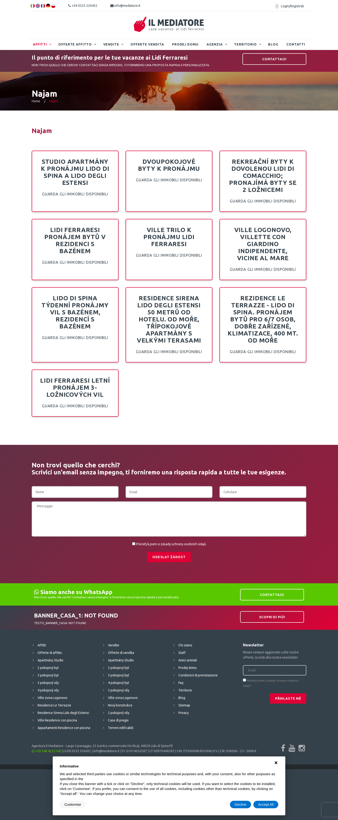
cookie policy (94, 779)
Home (36, 101)
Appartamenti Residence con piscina (64, 728)
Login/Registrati (292, 6)
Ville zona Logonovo (52, 698)
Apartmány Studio (50, 660)
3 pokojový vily (48, 683)
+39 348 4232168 (46, 751)
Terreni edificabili (120, 728)
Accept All (266, 804)
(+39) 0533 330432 (77, 751)
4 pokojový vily (48, 690)
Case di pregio (118, 720)
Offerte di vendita (121, 653)
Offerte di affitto (50, 653)
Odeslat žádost (169, 557)
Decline (240, 804)
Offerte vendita (147, 44)
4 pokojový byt (118, 683)
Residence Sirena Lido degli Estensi (63, 713)
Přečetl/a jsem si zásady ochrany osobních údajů (171, 544)
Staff (182, 653)
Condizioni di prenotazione (198, 675)
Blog (273, 44)
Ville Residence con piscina (57, 720)
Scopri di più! (272, 617)
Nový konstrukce (120, 705)
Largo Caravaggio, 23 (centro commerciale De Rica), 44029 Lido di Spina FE (119, 746)
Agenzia (215, 44)
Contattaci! (274, 59)
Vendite (111, 44)
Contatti (295, 44)
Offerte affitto (75, 44)
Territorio (245, 44)
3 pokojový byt (48, 675)
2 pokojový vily (118, 713)
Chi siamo (185, 645)
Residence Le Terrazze (54, 705)
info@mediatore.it (125, 6)
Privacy (183, 713)
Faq (180, 683)
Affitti (40, 44)
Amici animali (187, 660)
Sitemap (184, 705)
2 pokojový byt (48, 668)
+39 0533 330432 (82, 6)
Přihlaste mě (288, 698)
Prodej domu (185, 44)
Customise (73, 804)
